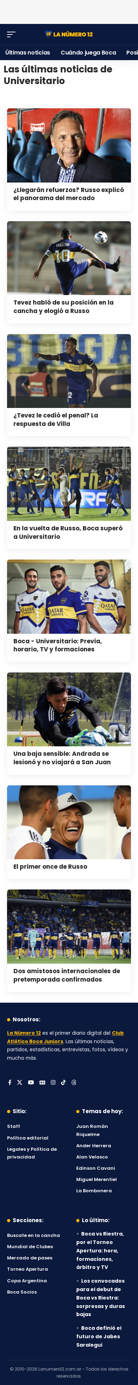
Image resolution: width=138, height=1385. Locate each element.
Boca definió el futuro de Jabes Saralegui (98, 1336)
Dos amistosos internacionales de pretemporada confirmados (66, 975)
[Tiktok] (63, 1083)
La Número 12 (24, 1033)
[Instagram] (53, 1083)
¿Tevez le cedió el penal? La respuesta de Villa (55, 419)
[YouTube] (31, 1083)
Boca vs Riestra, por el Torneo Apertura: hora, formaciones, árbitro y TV (100, 1250)
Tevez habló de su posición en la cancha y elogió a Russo (63, 306)
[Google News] (42, 1083)
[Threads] (74, 1083)
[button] (13, 34)
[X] (19, 1083)
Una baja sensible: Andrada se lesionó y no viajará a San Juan (62, 757)
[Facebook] (9, 1083)
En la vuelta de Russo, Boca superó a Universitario (67, 532)
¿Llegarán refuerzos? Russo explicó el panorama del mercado (68, 194)
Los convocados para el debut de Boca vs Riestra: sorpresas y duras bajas (100, 1297)
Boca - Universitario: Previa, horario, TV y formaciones (57, 645)
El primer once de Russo (50, 866)
